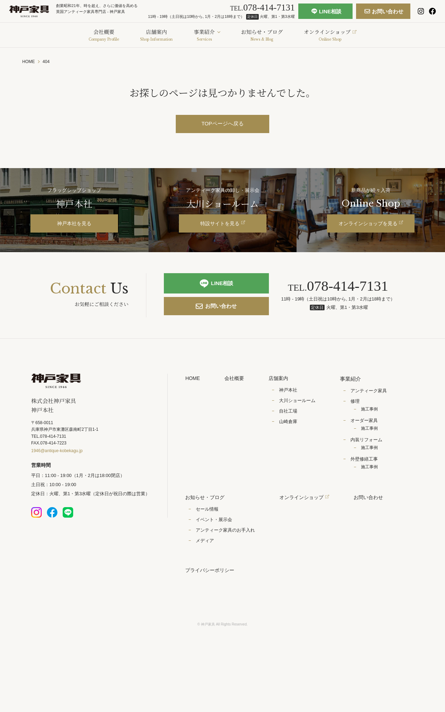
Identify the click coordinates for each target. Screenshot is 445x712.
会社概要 (235, 395)
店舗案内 (281, 395)
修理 (357, 417)
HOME (193, 395)
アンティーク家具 (371, 406)
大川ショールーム (299, 417)
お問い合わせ (373, 14)
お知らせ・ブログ (206, 514)
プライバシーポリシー (211, 587)
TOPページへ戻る (222, 124)
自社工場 (290, 427)
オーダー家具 (366, 436)
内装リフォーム (369, 455)
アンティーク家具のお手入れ (225, 546)
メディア (205, 557)
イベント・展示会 (214, 536)
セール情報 (207, 525)
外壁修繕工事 (366, 474)
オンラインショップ (305, 514)
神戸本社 (290, 406)
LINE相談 (320, 14)
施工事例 (371, 424)
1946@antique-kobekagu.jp (57, 468)
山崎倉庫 (290, 438)
